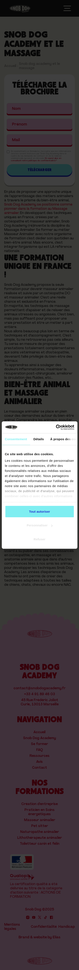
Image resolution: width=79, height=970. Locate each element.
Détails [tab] (38, 439)
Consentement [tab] (16, 439)
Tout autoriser (39, 511)
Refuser (40, 539)
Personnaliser (40, 525)
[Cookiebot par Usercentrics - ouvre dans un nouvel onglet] (56, 427)
